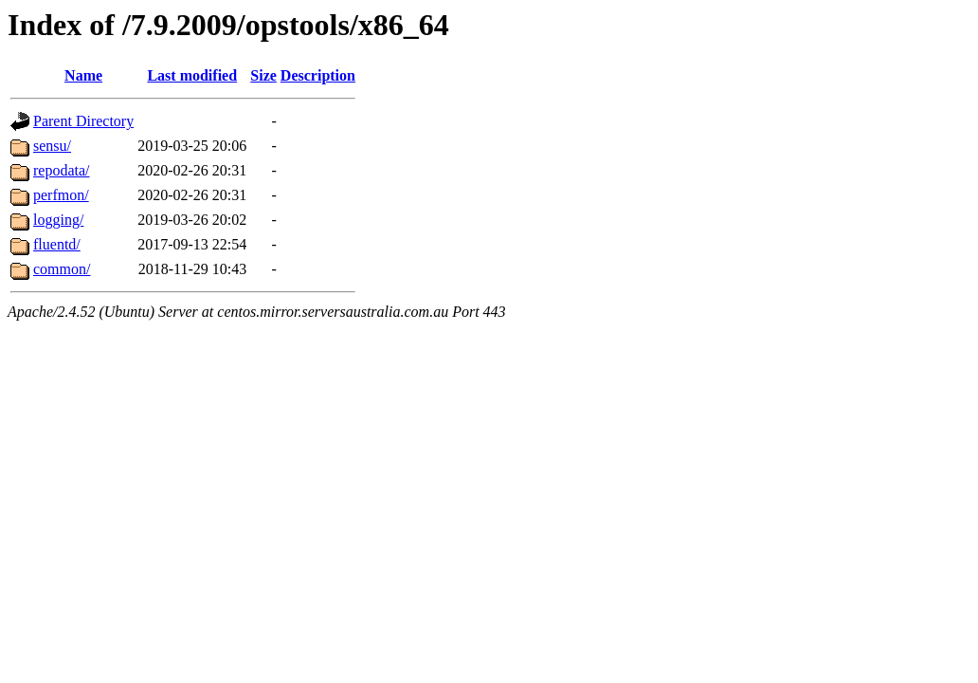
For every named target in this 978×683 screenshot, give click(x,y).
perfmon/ (61, 195)
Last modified (192, 75)
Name (83, 75)
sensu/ (52, 146)
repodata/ (61, 170)
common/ (61, 269)
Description (318, 75)
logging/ (58, 220)
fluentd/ (57, 244)
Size (263, 75)
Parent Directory (83, 121)
